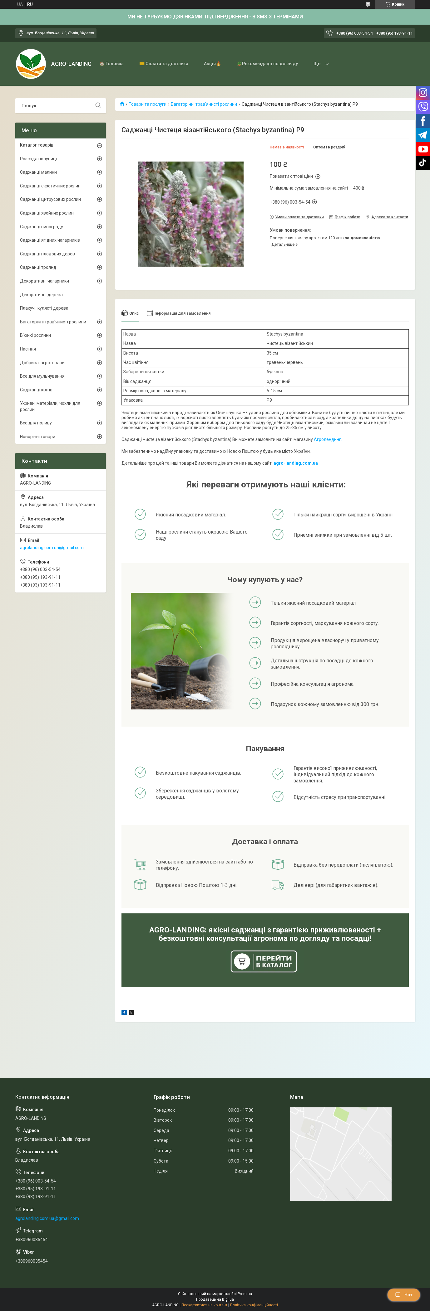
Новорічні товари (37, 436)
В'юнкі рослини (35, 335)
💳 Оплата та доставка (163, 63)
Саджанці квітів (36, 389)
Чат (404, 1295)
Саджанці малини (38, 172)
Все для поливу (36, 422)
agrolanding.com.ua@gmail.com (52, 547)
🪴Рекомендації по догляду (267, 63)
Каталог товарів (36, 145)
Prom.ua (245, 1294)
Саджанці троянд (38, 267)
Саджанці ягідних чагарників (50, 240)
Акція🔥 (212, 63)
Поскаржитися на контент (204, 1305)
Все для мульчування (42, 376)
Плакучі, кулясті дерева (44, 308)
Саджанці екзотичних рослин (50, 185)
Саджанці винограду (41, 226)
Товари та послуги (147, 104)
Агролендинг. (328, 439)
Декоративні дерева (41, 294)
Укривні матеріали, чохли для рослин (50, 406)
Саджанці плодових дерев (47, 253)
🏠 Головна (111, 63)
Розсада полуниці (38, 158)
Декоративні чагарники (44, 280)
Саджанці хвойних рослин (47, 212)
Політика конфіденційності (254, 1305)
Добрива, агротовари (42, 362)
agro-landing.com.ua (296, 463)
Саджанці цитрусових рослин (50, 199)
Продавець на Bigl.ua (215, 1299)
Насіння (28, 348)
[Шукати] (98, 105)
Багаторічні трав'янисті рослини (204, 104)
